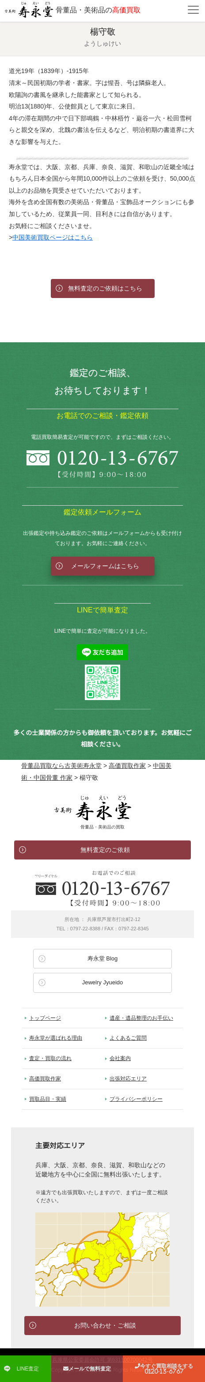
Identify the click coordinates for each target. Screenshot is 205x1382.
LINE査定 (28, 1369)
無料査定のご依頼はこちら (105, 288)
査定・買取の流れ (50, 1058)
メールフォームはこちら (105, 565)
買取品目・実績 (47, 1099)
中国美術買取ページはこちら (52, 237)
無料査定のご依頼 (105, 849)
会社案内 (120, 1058)
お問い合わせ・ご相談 (105, 1325)
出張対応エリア (128, 1079)
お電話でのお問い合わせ (102, 888)
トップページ (45, 1018)
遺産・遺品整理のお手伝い (141, 1018)
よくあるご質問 (128, 1038)
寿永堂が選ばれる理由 (55, 1038)
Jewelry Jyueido (102, 982)
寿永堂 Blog (102, 958)
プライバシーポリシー (136, 1099)
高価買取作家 (45, 1079)
